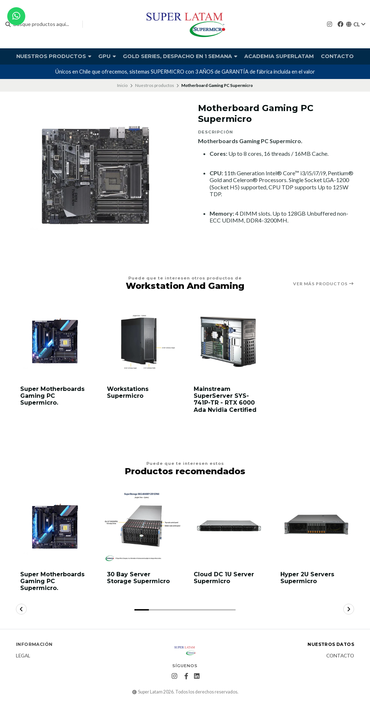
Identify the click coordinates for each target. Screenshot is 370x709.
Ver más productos (323, 284)
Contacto (337, 56)
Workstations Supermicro (128, 392)
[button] (141, 610)
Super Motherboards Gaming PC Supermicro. (52, 396)
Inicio (122, 85)
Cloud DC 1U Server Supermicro (224, 578)
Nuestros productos (53, 56)
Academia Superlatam (279, 56)
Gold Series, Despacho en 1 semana (180, 56)
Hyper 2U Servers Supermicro (307, 578)
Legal (23, 656)
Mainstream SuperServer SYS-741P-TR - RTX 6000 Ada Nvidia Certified (225, 399)
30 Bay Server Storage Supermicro (138, 578)
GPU (107, 56)
